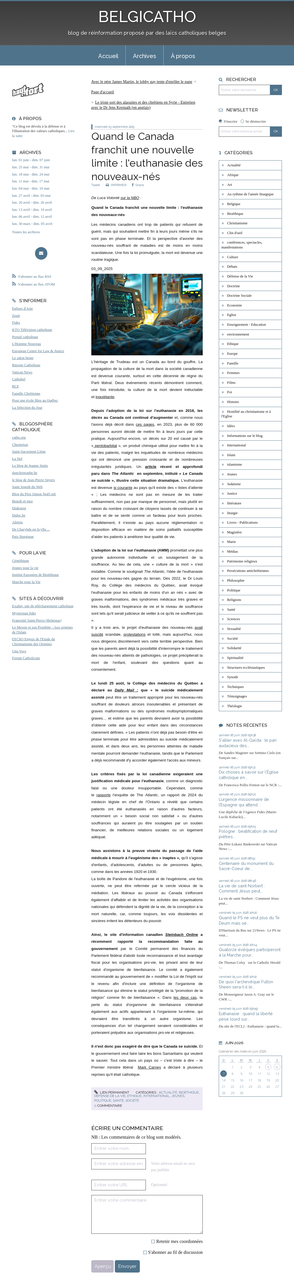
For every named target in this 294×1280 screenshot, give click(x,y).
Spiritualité (235, 658)
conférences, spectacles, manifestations (241, 244)
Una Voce (19, 651)
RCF (15, 386)
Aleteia (17, 522)
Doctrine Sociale (239, 296)
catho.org (19, 437)
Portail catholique (25, 337)
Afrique (233, 175)
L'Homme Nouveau (26, 344)
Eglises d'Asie (22, 308)
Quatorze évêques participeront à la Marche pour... (250, 952)
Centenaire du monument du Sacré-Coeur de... (246, 866)
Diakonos (19, 508)
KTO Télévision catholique (32, 330)
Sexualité (234, 629)
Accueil (108, 56)
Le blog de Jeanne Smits (30, 466)
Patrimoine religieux (242, 561)
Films (231, 383)
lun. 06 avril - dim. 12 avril (32, 217)
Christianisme (237, 223)
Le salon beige (23, 358)
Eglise (231, 315)
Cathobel (18, 379)
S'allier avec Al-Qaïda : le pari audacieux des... (247, 743)
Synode (232, 677)
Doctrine (233, 286)
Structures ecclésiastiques (246, 668)
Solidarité (234, 648)
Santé (118, 1100)
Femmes (233, 373)
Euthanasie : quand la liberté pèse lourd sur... (246, 1016)
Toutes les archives (26, 232)
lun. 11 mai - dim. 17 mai (30, 181)
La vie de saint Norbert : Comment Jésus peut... (242, 888)
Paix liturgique (23, 537)
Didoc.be (19, 515)
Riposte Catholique (26, 365)
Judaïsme (234, 484)
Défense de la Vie (109, 1096)
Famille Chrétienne (26, 394)
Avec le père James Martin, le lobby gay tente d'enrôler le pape (141, 82)
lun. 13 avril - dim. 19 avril (32, 210)
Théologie (234, 706)
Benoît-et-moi (22, 501)
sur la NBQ (130, 198)
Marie (231, 542)
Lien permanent (111, 1092)
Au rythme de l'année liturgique (250, 194)
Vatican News (22, 372)
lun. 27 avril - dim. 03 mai (31, 196)
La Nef (17, 459)
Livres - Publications (242, 523)
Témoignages (237, 696)
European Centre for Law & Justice (38, 351)
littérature (234, 503)
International (156, 1096)
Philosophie (235, 581)
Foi (229, 392)
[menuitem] (108, 55)
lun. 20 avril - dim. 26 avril (32, 203)
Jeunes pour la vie (25, 568)
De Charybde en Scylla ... (31, 529)
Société (132, 1100)
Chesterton (20, 445)
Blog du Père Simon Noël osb (34, 494)
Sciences (233, 619)
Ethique (134, 1096)
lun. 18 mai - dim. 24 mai (30, 174)
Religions (234, 600)
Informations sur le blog (244, 436)
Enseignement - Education (246, 325)
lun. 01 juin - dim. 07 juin (31, 160)
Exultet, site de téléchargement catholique (43, 606)
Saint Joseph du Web (27, 487)
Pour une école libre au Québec (35, 400)
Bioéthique (189, 1092)
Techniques (235, 687)
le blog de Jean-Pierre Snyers (33, 480)
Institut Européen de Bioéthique (35, 575)
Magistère (234, 532)
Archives (144, 56)
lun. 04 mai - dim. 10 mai (30, 188)
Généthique (20, 561)
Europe (232, 354)
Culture (232, 257)
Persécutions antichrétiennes (248, 571)
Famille (232, 363)
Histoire (233, 402)
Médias (232, 552)
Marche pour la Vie (26, 582)
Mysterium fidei (24, 613)
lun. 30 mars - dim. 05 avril (32, 224)
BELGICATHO (147, 16)
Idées (231, 426)
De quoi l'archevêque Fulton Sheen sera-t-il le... (246, 984)
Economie (234, 305)
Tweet (95, 185)
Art (229, 185)
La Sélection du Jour (27, 408)
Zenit (16, 316)
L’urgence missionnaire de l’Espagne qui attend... (244, 802)
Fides (16, 323)
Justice (232, 493)
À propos (183, 56)
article (150, 466)
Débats (232, 267)
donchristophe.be (24, 473)
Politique (102, 1100)
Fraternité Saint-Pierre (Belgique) (36, 620)
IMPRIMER (116, 185)
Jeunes (177, 1096)
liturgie (232, 513)
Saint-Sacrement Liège (29, 452)
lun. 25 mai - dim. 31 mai (30, 167)
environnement (238, 334)
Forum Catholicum (26, 658)
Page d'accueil (102, 92)
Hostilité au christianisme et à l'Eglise (246, 414)
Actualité (168, 1092)
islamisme (234, 464)
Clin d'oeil (234, 233)
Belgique (233, 204)
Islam (231, 455)
